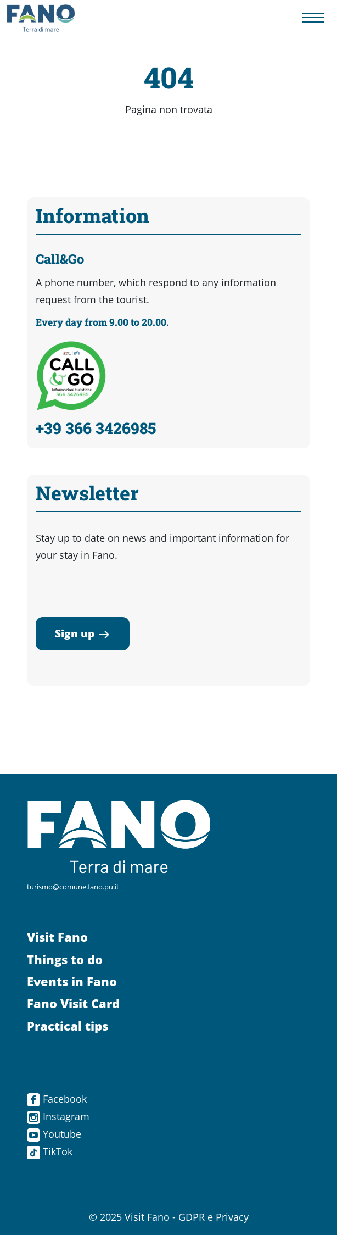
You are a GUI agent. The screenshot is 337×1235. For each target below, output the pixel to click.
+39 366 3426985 (96, 428)
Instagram (58, 1116)
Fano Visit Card (73, 1003)
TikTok (49, 1151)
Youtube (54, 1134)
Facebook (57, 1098)
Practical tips (67, 1025)
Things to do (65, 959)
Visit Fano (57, 936)
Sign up (82, 633)
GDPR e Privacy (213, 1216)
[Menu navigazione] (312, 18)
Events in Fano (72, 981)
